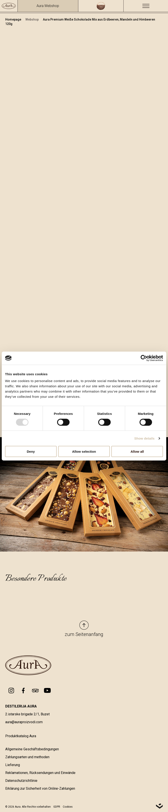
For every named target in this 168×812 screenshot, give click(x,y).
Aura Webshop (48, 6)
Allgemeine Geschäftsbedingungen (32, 749)
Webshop (32, 19)
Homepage (13, 19)
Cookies (68, 806)
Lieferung (12, 765)
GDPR (56, 806)
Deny (31, 451)
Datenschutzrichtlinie (21, 781)
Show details (144, 438)
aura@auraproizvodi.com (24, 722)
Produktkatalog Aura (20, 736)
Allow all (137, 451)
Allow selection (84, 451)
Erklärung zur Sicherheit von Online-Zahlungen (40, 788)
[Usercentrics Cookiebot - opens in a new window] (144, 358)
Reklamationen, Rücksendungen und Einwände (40, 773)
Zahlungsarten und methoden (27, 757)
